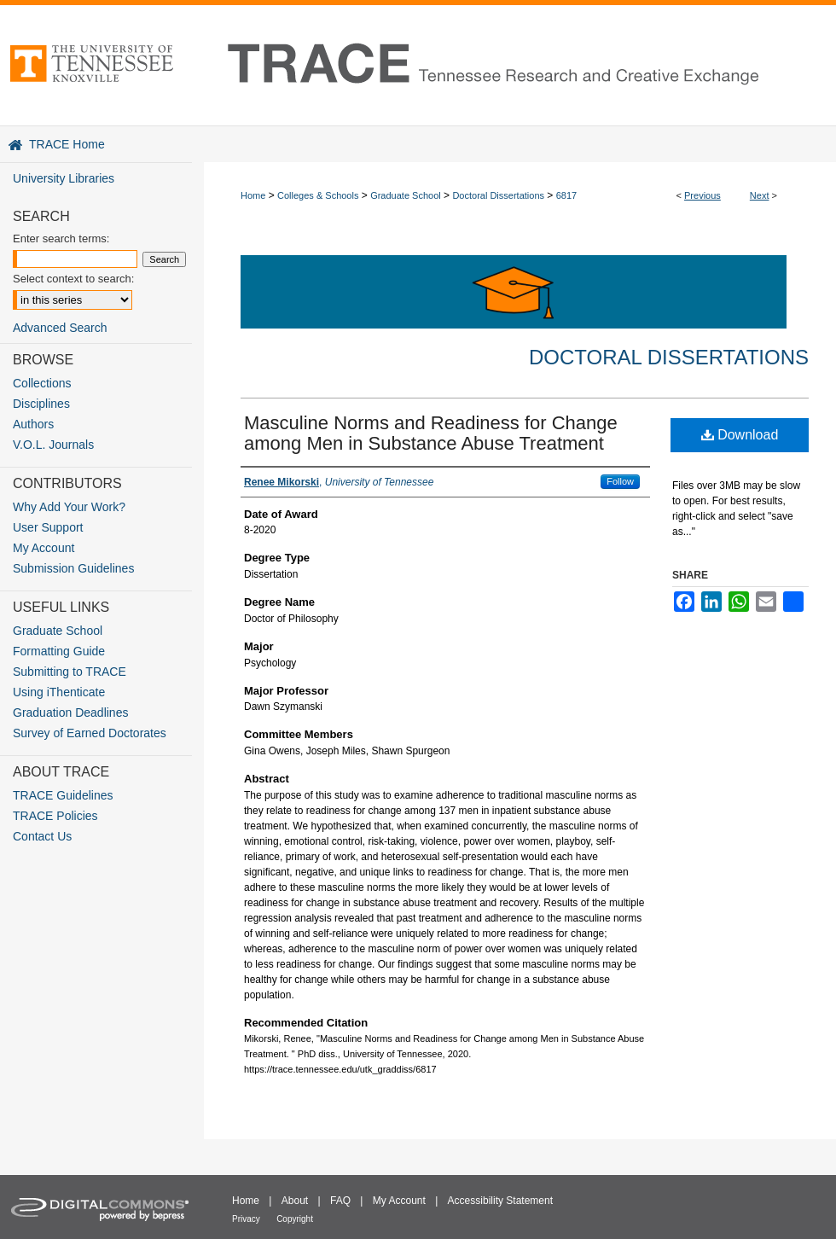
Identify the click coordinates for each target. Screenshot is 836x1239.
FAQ (340, 1201)
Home (253, 195)
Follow (620, 481)
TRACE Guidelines (63, 795)
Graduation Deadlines (70, 712)
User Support (48, 527)
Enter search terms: (61, 238)
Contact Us (42, 836)
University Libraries (63, 178)
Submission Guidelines (73, 568)
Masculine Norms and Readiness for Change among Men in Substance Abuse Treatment (431, 433)
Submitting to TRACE (69, 671)
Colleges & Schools (317, 195)
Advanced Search (60, 327)
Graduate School (405, 195)
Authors (33, 424)
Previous (702, 195)
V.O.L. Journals (53, 444)
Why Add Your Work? (69, 507)
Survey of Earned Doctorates (89, 733)
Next (759, 195)
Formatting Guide (59, 651)
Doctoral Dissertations (498, 195)
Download (740, 435)
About (295, 1201)
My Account (43, 548)
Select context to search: (73, 278)
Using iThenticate (59, 692)
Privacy (246, 1219)
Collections (42, 383)
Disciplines (41, 403)
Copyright (294, 1219)
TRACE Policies (55, 816)
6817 (566, 195)
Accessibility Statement (500, 1201)
